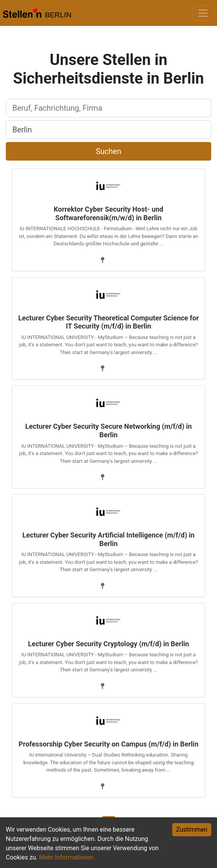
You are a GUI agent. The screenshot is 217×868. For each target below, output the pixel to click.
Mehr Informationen (66, 857)
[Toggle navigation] (203, 13)
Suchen (108, 151)
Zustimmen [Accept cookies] (191, 829)
